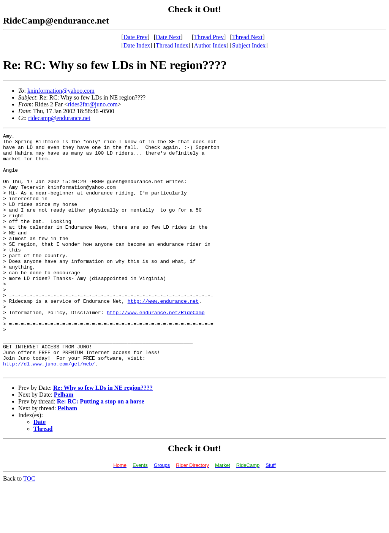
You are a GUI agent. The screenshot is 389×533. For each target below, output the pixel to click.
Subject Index (249, 45)
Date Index (136, 45)
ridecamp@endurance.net (59, 118)
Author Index (210, 45)
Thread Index (172, 45)
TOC (29, 526)
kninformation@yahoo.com (61, 90)
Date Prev (135, 37)
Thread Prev (209, 37)
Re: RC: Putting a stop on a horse (100, 449)
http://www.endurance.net (163, 335)
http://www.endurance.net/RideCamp (155, 348)
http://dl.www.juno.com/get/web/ (49, 410)
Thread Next (247, 37)
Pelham (64, 442)
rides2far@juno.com (93, 104)
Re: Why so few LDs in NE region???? (103, 435)
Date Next (168, 37)
